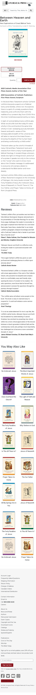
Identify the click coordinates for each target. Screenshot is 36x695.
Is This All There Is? (9, 451)
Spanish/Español (6, 633)
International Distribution (9, 591)
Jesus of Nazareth (27, 451)
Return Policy (5, 583)
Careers (3, 604)
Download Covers (7, 625)
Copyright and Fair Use (8, 622)
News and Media (6, 612)
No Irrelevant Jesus (9, 371)
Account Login (6, 576)
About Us (4, 609)
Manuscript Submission (8, 617)
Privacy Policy (30, 685)
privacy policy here (11, 669)
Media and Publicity (7, 630)
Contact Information (7, 597)
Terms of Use (4, 687)
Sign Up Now (7, 665)
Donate (29, 3)
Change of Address (7, 586)
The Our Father (27, 477)
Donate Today (7, 681)
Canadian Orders (6, 589)
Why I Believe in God (27, 425)
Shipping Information (8, 581)
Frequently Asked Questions (10, 578)
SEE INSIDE (18, 60)
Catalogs (4, 627)
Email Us (4, 599)
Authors (3, 614)
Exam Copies (5, 619)
